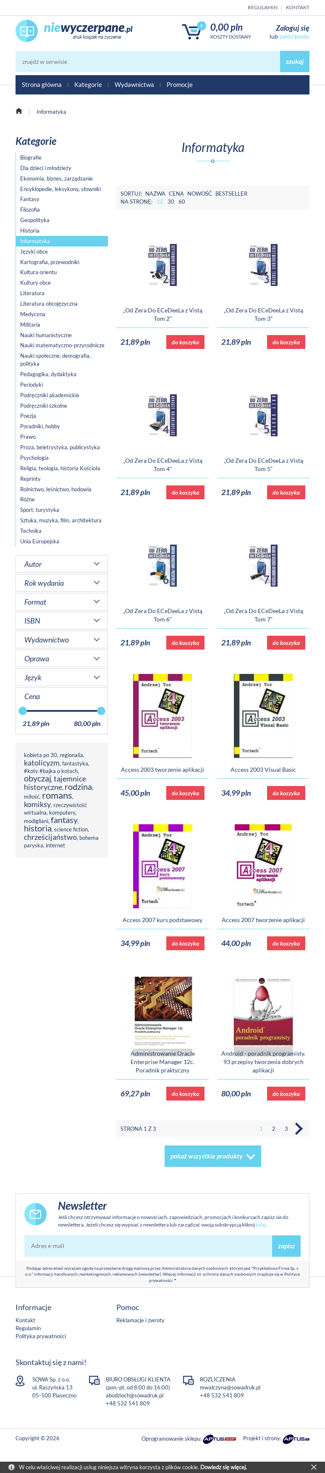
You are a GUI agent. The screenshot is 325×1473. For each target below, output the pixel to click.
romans (57, 795)
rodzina (78, 787)
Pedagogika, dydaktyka (48, 374)
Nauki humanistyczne (46, 335)
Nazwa (155, 193)
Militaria (30, 324)
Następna (299, 1128)
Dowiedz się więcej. (223, 1467)
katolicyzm (42, 762)
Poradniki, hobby (40, 426)
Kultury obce (35, 282)
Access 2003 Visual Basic (263, 769)
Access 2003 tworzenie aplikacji (162, 769)
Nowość (199, 193)
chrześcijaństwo (50, 836)
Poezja (28, 415)
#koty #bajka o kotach (51, 771)
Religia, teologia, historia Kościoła (60, 468)
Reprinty (30, 478)
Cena (176, 193)
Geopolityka (35, 220)
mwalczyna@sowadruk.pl (230, 1387)
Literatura (32, 293)
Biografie (31, 157)
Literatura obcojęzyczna (49, 303)
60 (181, 201)
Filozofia (30, 209)
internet (55, 845)
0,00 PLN (226, 27)
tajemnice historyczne (55, 783)
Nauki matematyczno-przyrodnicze (62, 345)
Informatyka (35, 241)
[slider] (22, 711)
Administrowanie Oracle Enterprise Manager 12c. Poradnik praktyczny (163, 1062)
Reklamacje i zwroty (140, 1320)
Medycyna (32, 314)
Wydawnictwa (134, 84)
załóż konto (294, 36)
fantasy (64, 820)
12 (160, 201)
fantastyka (75, 763)
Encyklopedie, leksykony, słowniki (60, 189)
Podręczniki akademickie (49, 395)
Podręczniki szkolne (43, 405)
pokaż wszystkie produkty (206, 1156)
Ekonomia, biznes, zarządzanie (56, 178)
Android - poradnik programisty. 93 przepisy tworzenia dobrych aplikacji (263, 1062)
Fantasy (29, 199)
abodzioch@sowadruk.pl (134, 1395)
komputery (62, 812)
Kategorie (88, 84)
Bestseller (231, 193)
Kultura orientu (38, 272)
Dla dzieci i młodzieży (45, 168)
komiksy (37, 804)
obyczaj (37, 778)
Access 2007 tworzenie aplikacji (263, 919)
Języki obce (34, 251)
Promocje (180, 84)
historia (38, 828)
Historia (29, 230)
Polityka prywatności (41, 1336)
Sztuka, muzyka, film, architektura (61, 520)
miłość (31, 796)
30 (171, 201)
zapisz (286, 1246)
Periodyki (31, 384)
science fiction (71, 829)
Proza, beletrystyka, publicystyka (60, 447)
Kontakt (297, 7)
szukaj (295, 61)
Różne (27, 499)
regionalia (71, 755)
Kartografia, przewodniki (49, 262)
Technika (31, 530)
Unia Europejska (39, 541)
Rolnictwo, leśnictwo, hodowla (56, 489)
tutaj (261, 1224)
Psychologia (34, 457)
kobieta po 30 (40, 755)
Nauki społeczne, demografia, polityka (55, 359)
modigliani (36, 821)
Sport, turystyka (39, 509)
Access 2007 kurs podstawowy (162, 919)
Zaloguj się (292, 27)
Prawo (28, 436)
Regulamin (263, 7)
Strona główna (42, 84)
